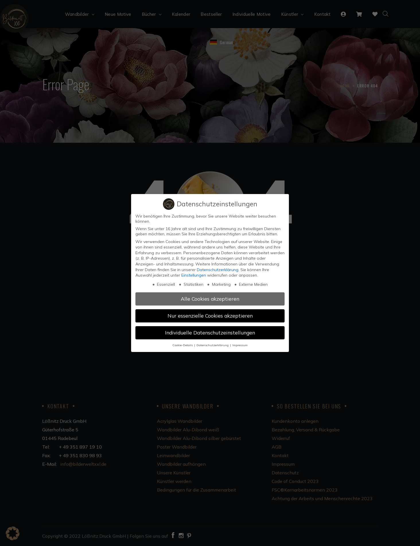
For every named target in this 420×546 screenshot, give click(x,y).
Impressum (240, 345)
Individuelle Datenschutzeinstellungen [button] (210, 332)
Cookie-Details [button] (183, 345)
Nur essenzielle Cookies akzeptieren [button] (210, 315)
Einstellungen (193, 275)
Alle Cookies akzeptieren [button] (210, 298)
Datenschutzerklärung (217, 269)
